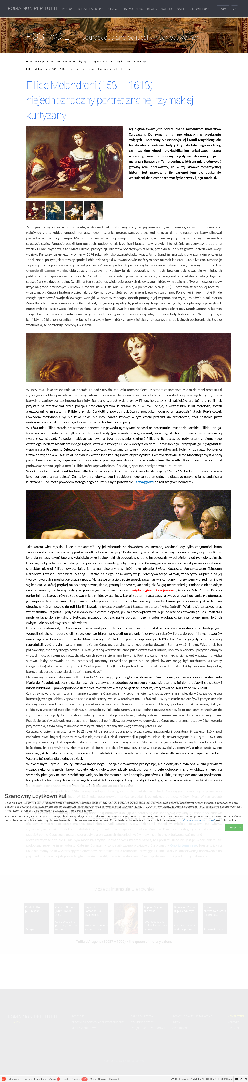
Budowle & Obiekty (91, 9)
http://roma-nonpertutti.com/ (196, 820)
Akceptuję (234, 827)
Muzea (112, 9)
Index (223, 8)
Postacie (68, 9)
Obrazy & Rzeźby (132, 9)
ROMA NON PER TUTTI (32, 8)
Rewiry (152, 9)
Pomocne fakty (199, 9)
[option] (36, 211)
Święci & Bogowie (173, 9)
